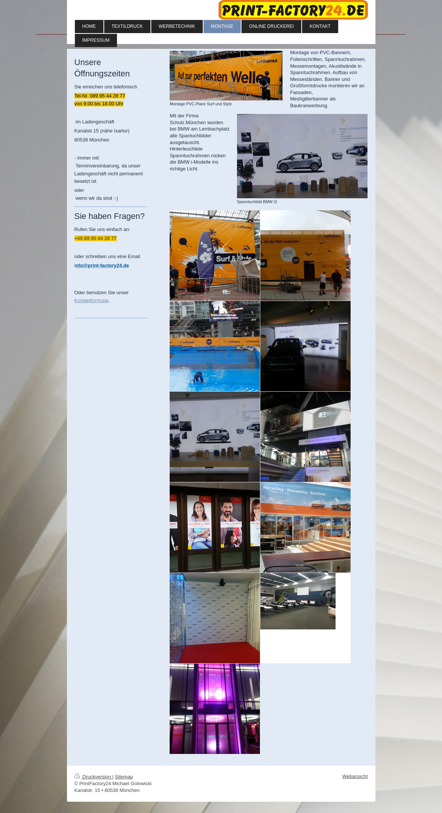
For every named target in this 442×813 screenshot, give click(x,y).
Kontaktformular (91, 300)
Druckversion (93, 777)
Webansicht (355, 776)
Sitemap (124, 777)
